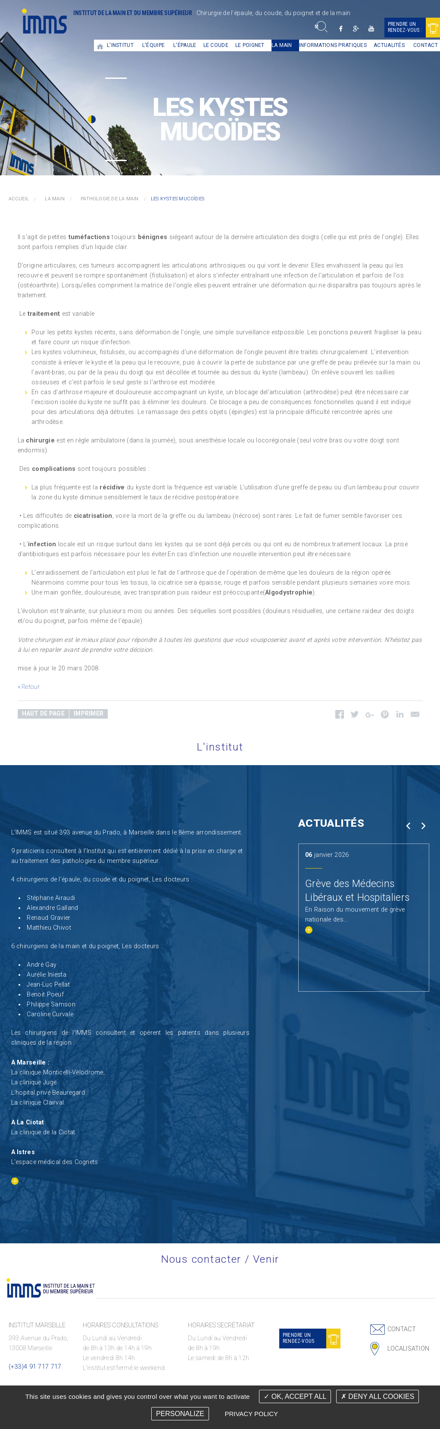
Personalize (180, 1413)
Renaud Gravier (48, 918)
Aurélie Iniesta (46, 974)
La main (281, 45)
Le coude (215, 45)
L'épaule (184, 45)
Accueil (100, 45)
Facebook (341, 28)
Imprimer (88, 713)
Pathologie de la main (110, 199)
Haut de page (43, 713)
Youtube (371, 28)
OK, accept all (295, 1396)
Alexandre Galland (52, 908)
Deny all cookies (377, 1396)
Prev (408, 825)
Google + (356, 28)
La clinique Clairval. (38, 1102)
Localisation (408, 1348)
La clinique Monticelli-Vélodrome (57, 1072)
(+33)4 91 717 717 (35, 1366)
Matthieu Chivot (49, 927)
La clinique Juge (34, 1082)
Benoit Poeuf (45, 994)
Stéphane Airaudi (51, 898)
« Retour (29, 687)
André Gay (41, 964)
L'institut (120, 45)
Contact (401, 1329)
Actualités (389, 45)
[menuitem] (100, 45)
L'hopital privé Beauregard (48, 1092)
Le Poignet (250, 45)
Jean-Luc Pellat (48, 984)
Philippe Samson (51, 1004)
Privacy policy (251, 1413)
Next (423, 825)
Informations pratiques (333, 45)
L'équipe (153, 45)
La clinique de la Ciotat (43, 1132)
